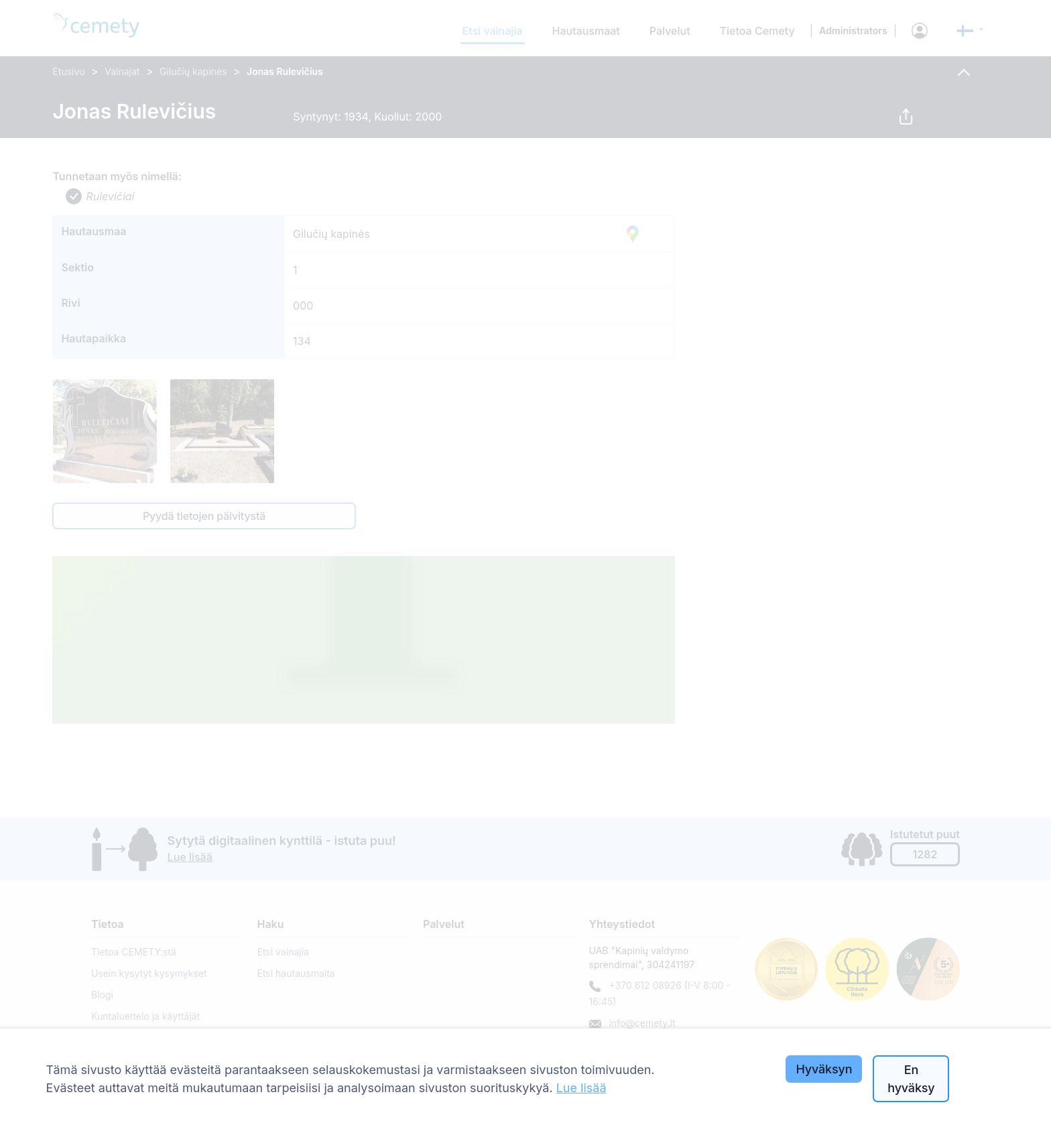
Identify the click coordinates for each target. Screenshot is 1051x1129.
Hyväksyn (824, 1069)
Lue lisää (581, 1088)
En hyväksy (910, 1079)
